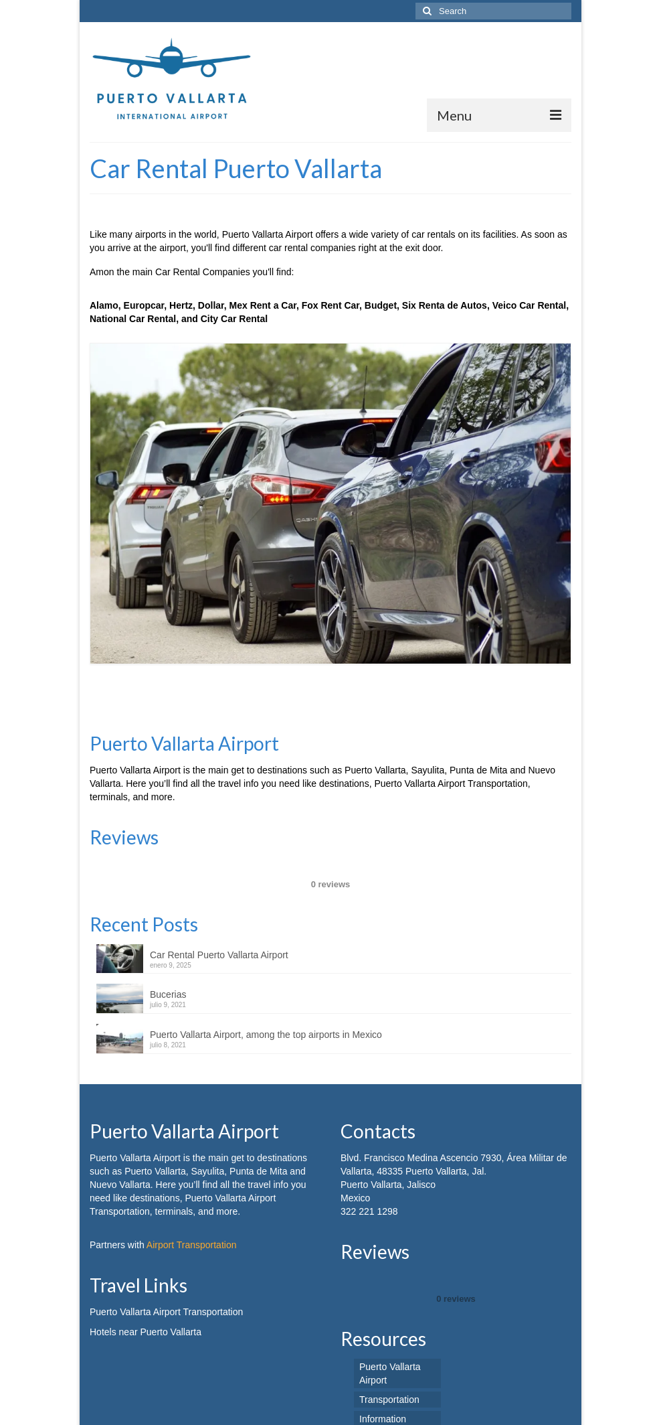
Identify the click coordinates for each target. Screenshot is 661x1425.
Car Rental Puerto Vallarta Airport (219, 979)
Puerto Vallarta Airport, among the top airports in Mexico (266, 1058)
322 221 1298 (369, 1235)
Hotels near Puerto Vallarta (145, 1356)
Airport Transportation (192, 1269)
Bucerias (168, 1018)
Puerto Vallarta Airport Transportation (166, 1336)
